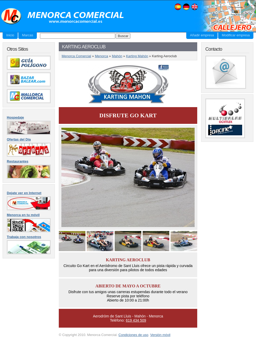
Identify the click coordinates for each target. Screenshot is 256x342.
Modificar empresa (236, 35)
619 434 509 (136, 320)
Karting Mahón (137, 56)
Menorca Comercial (62, 16)
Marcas (27, 35)
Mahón (117, 56)
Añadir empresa (202, 35)
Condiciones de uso (133, 335)
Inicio (10, 35)
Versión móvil (160, 335)
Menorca (101, 56)
